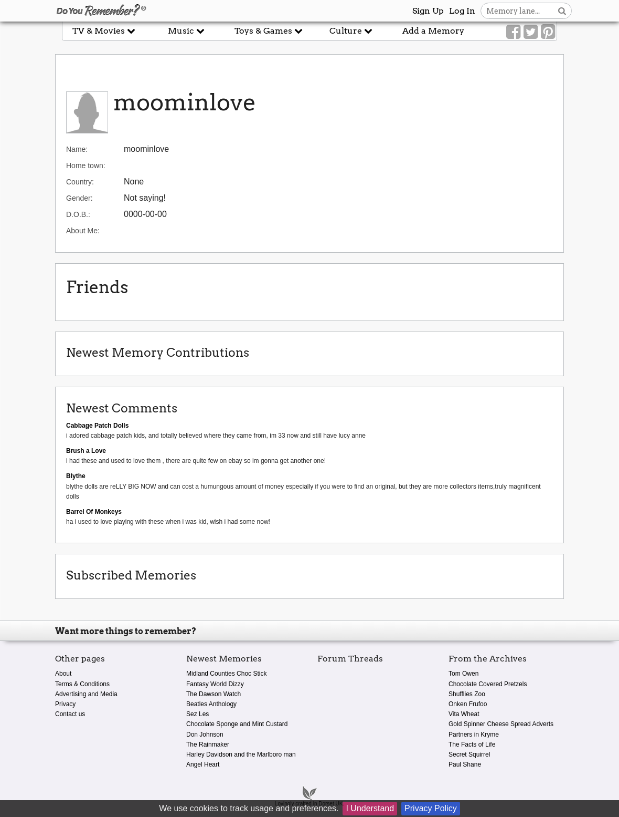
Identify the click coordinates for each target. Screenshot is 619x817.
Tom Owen (463, 673)
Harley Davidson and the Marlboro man (241, 754)
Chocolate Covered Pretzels (488, 684)
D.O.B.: (78, 214)
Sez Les (197, 714)
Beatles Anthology (211, 704)
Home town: (85, 165)
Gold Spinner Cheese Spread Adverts (501, 724)
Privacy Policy (430, 808)
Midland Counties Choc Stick (226, 673)
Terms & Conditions (82, 684)
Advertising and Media (86, 694)
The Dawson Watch (213, 694)
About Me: (83, 230)
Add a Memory (433, 31)
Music (186, 31)
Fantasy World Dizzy (215, 684)
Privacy (65, 704)
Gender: (79, 198)
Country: (80, 182)
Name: (77, 149)
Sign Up (428, 11)
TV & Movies (103, 31)
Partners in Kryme (474, 734)
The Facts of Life (472, 744)
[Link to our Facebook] (513, 32)
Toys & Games (268, 31)
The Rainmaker (207, 744)
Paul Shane (465, 764)
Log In (462, 11)
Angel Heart (202, 764)
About (63, 673)
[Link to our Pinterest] (548, 32)
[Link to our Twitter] (531, 32)
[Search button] (562, 10)
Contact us (70, 714)
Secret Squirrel (469, 754)
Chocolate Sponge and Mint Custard (236, 724)
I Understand (370, 808)
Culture (350, 31)
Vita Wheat (464, 714)
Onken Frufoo (468, 704)
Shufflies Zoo (467, 694)
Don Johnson (204, 734)
